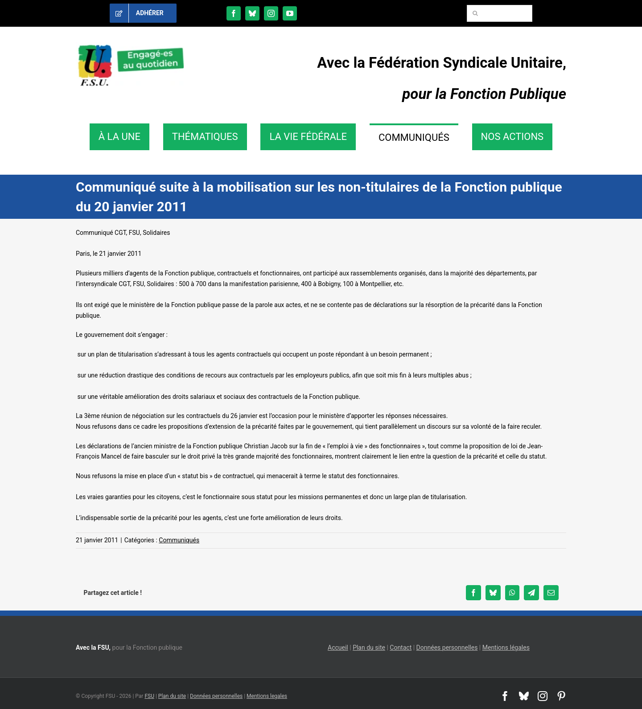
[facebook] (233, 13)
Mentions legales (267, 696)
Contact (401, 647)
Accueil (338, 647)
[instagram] (271, 13)
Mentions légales (506, 647)
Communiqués (179, 540)
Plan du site (369, 647)
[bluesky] (252, 13)
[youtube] (290, 13)
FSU (149, 696)
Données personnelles (447, 647)
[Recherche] (475, 13)
